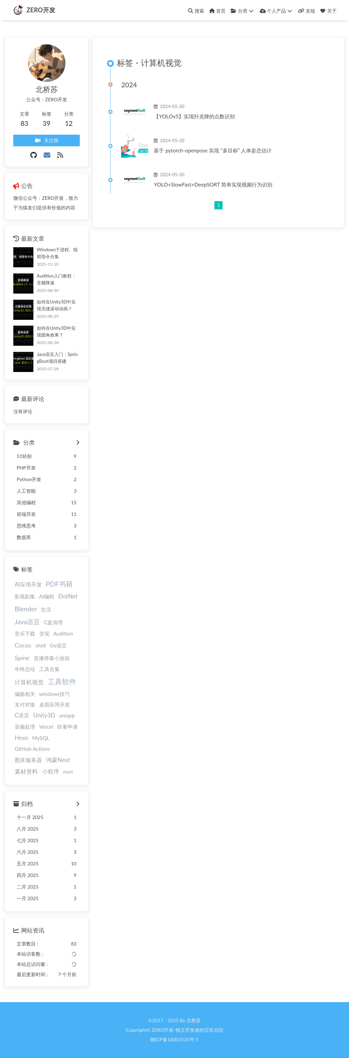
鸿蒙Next (58, 759)
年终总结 (25, 669)
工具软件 (62, 681)
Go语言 (58, 645)
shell (40, 645)
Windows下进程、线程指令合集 (57, 253)
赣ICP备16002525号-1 (174, 1039)
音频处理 (25, 727)
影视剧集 (25, 596)
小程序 (50, 771)
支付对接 (25, 704)
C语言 (22, 715)
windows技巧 (54, 694)
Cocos (23, 645)
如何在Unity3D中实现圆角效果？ (56, 331)
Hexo (21, 737)
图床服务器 (28, 760)
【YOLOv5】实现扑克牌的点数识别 (194, 116)
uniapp (67, 716)
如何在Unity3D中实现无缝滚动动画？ (56, 305)
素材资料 (26, 771)
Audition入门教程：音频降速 (56, 279)
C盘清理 (53, 622)
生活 (46, 609)
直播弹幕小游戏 (52, 658)
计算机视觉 (29, 682)
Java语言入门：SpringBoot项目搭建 (57, 358)
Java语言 (27, 622)
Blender (26, 609)
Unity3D (44, 715)
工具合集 (49, 669)
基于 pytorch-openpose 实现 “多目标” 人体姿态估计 (213, 150)
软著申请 (67, 727)
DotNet (68, 596)
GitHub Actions (32, 749)
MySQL (40, 738)
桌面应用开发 (54, 704)
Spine (22, 657)
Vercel (46, 727)
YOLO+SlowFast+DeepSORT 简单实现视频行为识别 (213, 184)
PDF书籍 (59, 584)
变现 (44, 634)
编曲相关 (25, 694)
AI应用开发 (28, 584)
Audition (63, 634)
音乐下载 (25, 634)
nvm (68, 772)
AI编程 (47, 596)
